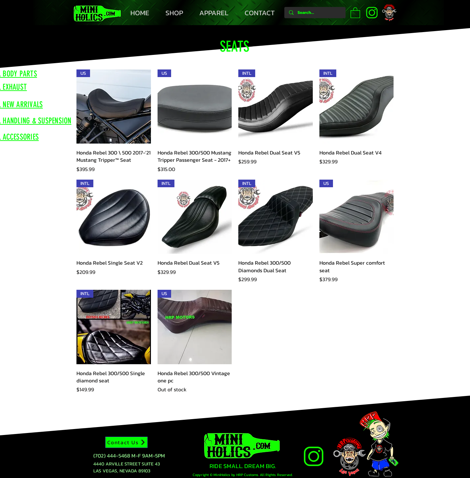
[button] (355, 12)
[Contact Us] (126, 442)
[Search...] (315, 12)
